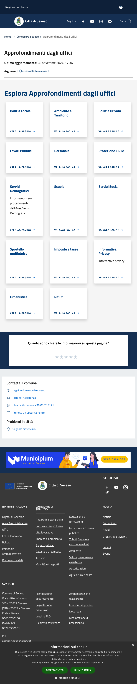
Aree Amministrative (14, 523)
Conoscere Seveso (28, 36)
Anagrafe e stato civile (49, 519)
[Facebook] (81, 21)
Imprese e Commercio (49, 539)
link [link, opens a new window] (103, 662)
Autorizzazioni (78, 568)
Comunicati (109, 523)
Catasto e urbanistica (48, 551)
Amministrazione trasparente (79, 596)
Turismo (40, 558)
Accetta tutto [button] (55, 670)
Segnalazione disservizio (44, 607)
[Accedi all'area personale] (121, 7)
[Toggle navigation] (7, 21)
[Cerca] (129, 21)
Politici (6, 542)
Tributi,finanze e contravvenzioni (79, 541)
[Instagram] (99, 21)
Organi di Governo (13, 517)
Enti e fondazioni (12, 536)
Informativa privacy (81, 605)
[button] (68, 678)
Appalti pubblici (45, 545)
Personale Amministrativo (11, 551)
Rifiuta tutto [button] (82, 669)
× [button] (133, 645)
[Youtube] (90, 21)
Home (7, 36)
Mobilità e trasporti (47, 564)
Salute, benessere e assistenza (81, 559)
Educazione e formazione (77, 519)
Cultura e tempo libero (49, 526)
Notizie (107, 517)
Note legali (75, 611)
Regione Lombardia (17, 7)
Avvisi (106, 529)
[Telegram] (108, 21)
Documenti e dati (12, 560)
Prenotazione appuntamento (45, 596)
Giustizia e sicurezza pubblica (81, 530)
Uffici (5, 529)
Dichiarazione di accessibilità (78, 620)
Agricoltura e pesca (80, 575)
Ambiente (75, 551)
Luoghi (107, 547)
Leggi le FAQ (43, 616)
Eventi (107, 553)
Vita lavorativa (44, 532)
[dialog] (68, 663)
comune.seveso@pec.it (16, 641)
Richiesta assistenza (48, 623)
